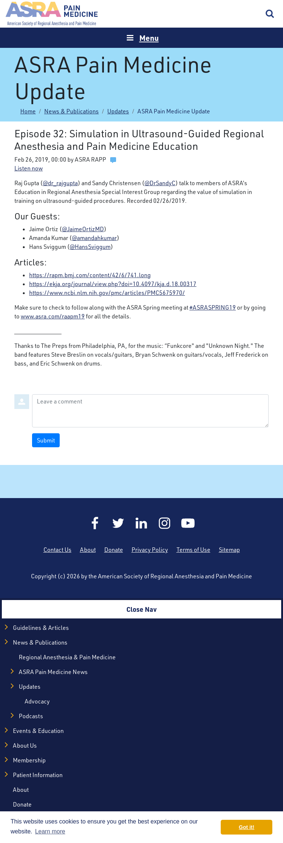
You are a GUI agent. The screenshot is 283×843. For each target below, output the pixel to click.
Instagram (164, 523)
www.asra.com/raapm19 (53, 316)
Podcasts (31, 716)
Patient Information (38, 775)
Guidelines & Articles (41, 627)
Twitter (118, 523)
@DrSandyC (159, 183)
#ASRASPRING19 (212, 307)
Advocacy (37, 701)
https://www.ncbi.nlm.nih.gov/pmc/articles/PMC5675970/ (107, 292)
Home (52, 14)
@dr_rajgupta (60, 183)
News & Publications (71, 111)
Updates (118, 111)
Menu (149, 38)
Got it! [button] (246, 827)
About (88, 549)
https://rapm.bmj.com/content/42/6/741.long (90, 275)
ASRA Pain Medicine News (53, 672)
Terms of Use (193, 549)
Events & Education (38, 730)
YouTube (188, 523)
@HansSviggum (90, 246)
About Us (25, 745)
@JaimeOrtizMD (83, 229)
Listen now (28, 168)
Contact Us (57, 549)
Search (270, 14)
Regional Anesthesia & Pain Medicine (67, 657)
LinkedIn (141, 523)
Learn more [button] (50, 831)
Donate (113, 549)
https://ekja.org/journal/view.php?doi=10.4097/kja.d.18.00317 (112, 284)
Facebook (95, 523)
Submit (46, 440)
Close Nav (141, 609)
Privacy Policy (150, 549)
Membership (29, 760)
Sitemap (229, 549)
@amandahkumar (94, 237)
